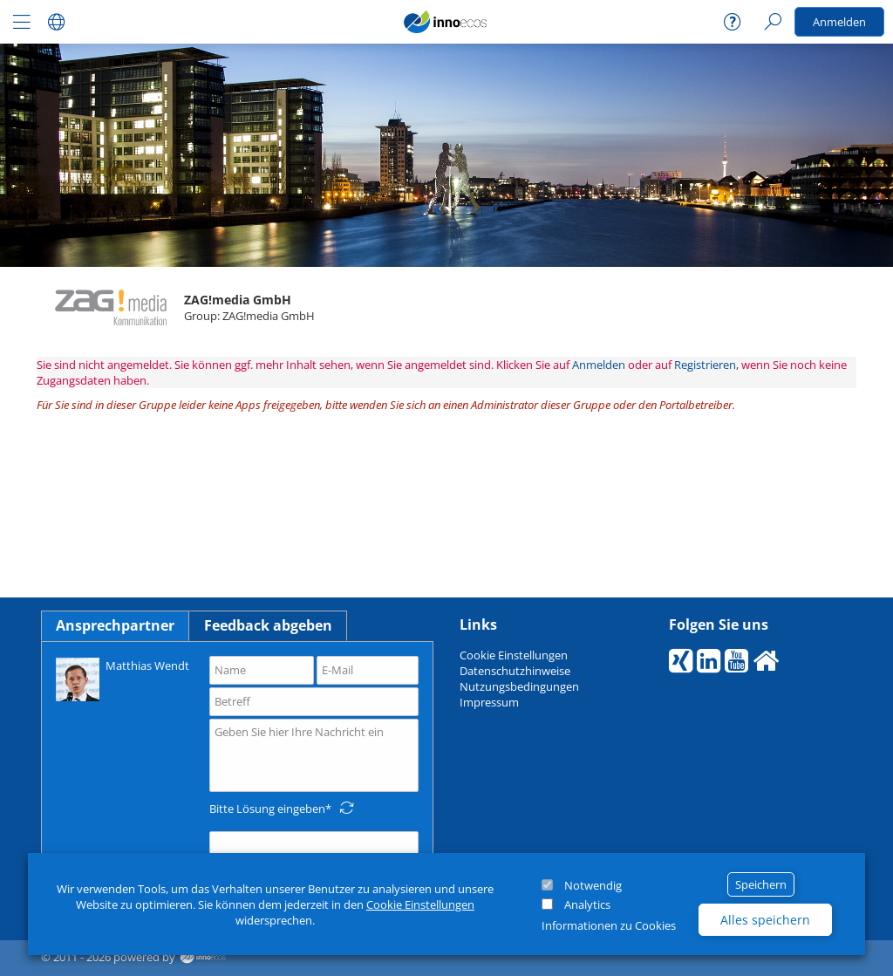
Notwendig (593, 885)
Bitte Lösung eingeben (267, 808)
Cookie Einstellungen (420, 904)
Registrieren (705, 364)
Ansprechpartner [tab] (115, 625)
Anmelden (839, 22)
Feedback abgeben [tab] (268, 625)
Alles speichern (765, 919)
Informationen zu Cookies (609, 925)
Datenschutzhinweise (515, 671)
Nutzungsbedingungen (519, 686)
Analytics (587, 904)
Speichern (761, 884)
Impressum (489, 702)
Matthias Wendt (122, 678)
